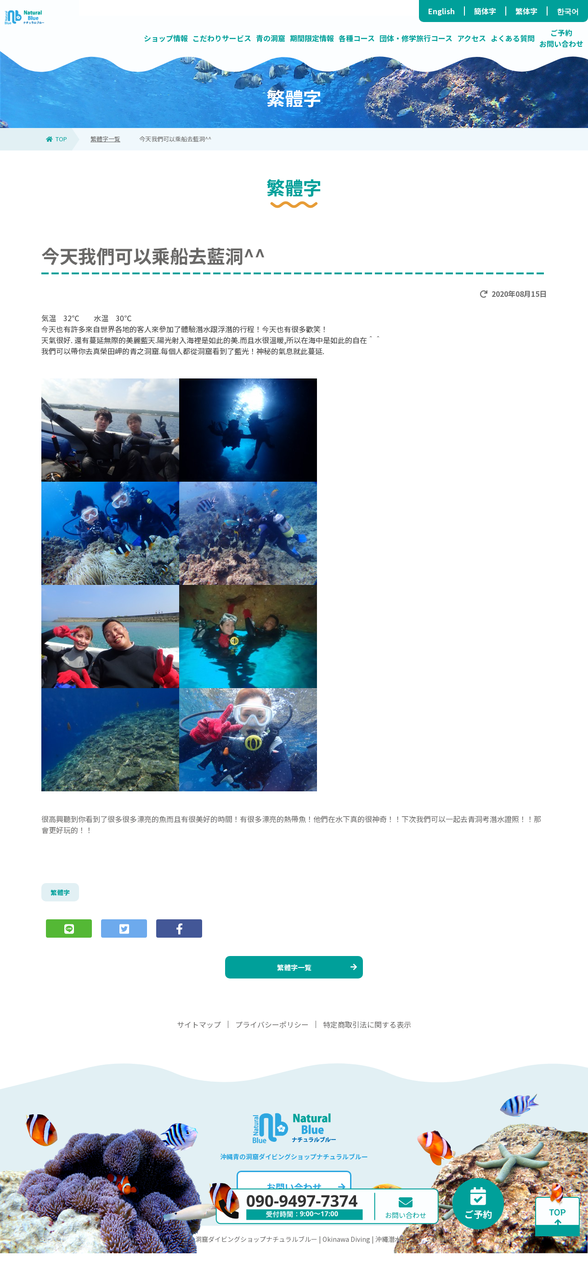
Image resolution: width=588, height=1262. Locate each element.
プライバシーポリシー (272, 1033)
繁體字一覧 (105, 138)
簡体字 (485, 11)
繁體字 (62, 893)
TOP (56, 138)
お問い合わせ (304, 1195)
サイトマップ (199, 1033)
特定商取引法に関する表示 (367, 1033)
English (441, 11)
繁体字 (526, 11)
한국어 (568, 11)
